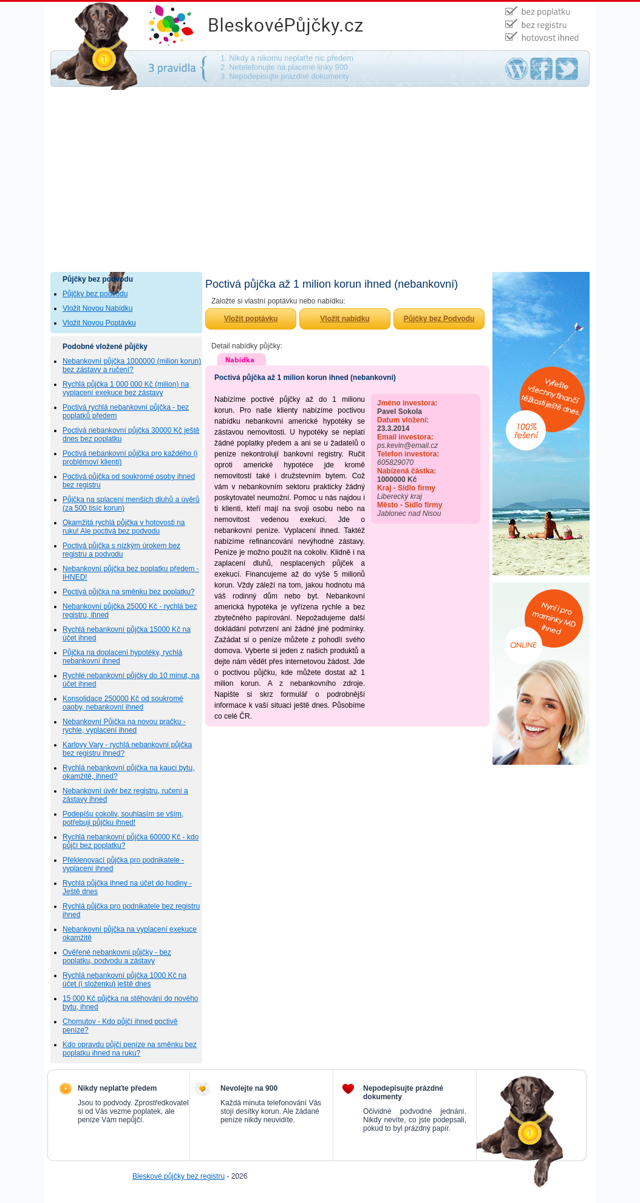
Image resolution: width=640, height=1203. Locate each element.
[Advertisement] (320, 181)
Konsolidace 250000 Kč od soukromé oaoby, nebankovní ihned (123, 702)
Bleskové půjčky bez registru (178, 1176)
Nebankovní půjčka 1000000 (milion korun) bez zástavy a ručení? (132, 365)
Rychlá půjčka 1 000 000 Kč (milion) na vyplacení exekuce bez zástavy (126, 388)
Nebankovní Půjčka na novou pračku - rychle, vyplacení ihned (124, 725)
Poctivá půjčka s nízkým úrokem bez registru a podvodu (121, 549)
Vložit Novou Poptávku (99, 323)
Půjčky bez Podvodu (439, 318)
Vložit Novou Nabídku (97, 308)
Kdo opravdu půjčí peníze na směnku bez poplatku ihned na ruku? (130, 1048)
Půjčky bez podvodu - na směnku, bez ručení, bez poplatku (299, 26)
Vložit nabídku (344, 318)
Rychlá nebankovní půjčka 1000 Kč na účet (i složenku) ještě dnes (124, 979)
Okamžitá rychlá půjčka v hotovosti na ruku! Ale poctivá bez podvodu (124, 526)
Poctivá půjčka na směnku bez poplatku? (128, 592)
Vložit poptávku (251, 318)
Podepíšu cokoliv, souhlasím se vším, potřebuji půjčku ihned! (123, 818)
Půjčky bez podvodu (95, 294)
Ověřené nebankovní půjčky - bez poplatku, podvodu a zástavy (117, 956)
